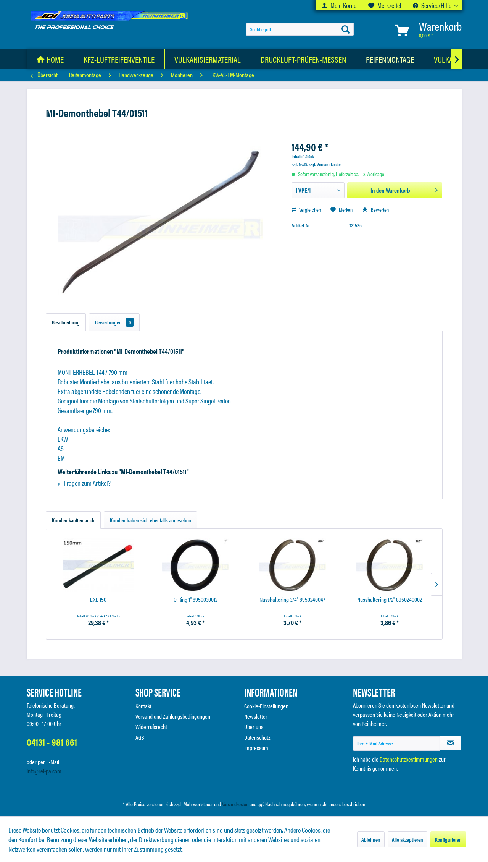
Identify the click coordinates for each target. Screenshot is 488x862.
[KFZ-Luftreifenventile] (119, 59)
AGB (139, 737)
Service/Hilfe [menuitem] (433, 5)
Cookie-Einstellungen (266, 706)
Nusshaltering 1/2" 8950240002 (389, 600)
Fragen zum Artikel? (84, 483)
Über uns (253, 726)
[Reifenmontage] (390, 59)
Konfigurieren (448, 839)
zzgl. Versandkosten (325, 164)
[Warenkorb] (427, 30)
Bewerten (375, 209)
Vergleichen (306, 209)
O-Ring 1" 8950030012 (195, 600)
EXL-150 (98, 600)
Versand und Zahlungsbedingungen (172, 716)
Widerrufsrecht (151, 726)
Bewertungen (114, 322)
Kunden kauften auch (73, 520)
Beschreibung (66, 322)
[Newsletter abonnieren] (450, 743)
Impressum (256, 747)
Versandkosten (235, 804)
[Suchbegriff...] (300, 29)
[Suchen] (346, 29)
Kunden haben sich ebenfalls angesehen (150, 520)
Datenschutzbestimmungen (409, 759)
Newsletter (255, 716)
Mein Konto (339, 5)
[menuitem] (339, 5)
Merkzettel (384, 5)
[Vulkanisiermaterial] (208, 59)
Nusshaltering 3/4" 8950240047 (292, 600)
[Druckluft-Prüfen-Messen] (303, 59)
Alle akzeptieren (407, 839)
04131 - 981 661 (52, 742)
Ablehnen (370, 839)
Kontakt (143, 706)
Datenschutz (257, 737)
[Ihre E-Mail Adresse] (396, 743)
